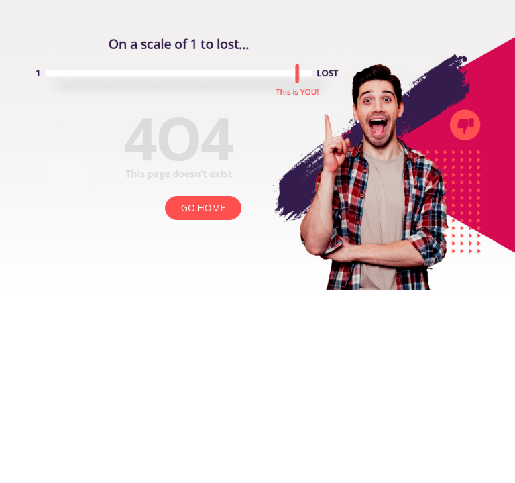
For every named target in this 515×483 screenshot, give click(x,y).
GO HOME (203, 207)
